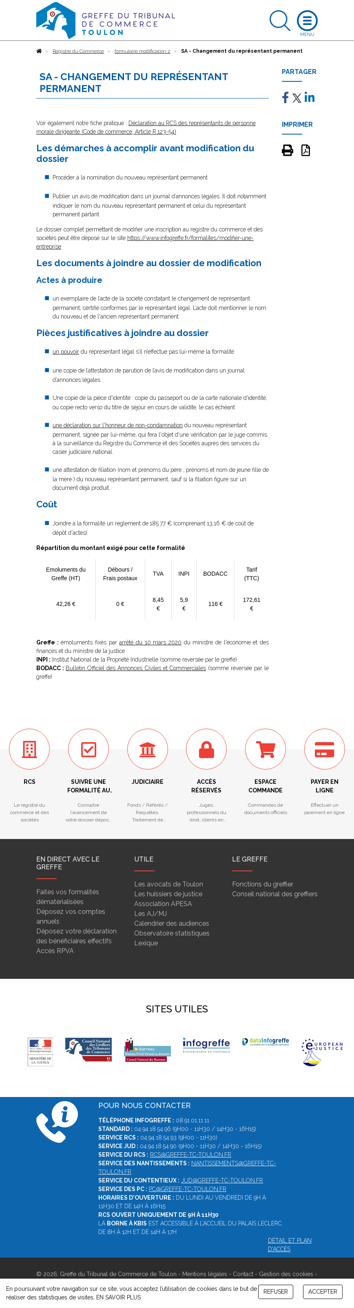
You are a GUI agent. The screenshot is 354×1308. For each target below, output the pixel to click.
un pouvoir (66, 351)
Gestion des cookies (286, 1274)
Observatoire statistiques (172, 933)
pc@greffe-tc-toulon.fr (187, 1189)
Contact (243, 1274)
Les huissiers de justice (168, 894)
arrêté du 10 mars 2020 (150, 642)
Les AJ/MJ (150, 914)
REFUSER (275, 1291)
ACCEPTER (322, 1291)
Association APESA (163, 904)
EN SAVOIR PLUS (118, 1297)
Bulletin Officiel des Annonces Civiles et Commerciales (136, 668)
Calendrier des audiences (171, 923)
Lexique (146, 943)
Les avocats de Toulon (168, 884)
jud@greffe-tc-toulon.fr (222, 1180)
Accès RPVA (55, 951)
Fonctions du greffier (262, 884)
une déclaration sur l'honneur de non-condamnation (118, 425)
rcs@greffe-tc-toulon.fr (190, 1154)
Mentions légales (204, 1274)
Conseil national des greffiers (275, 894)
